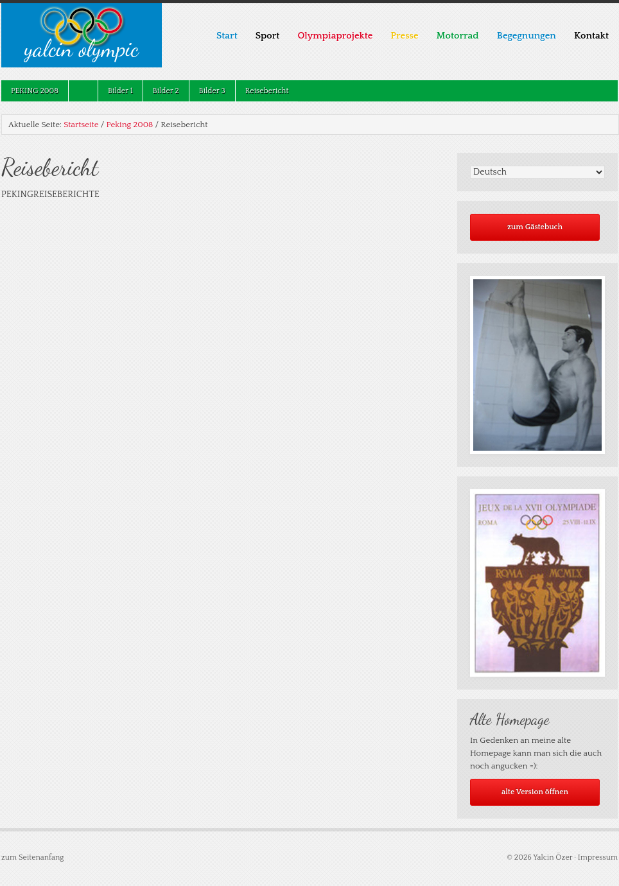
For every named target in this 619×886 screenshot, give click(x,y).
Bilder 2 (166, 91)
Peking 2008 (29, 91)
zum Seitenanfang (32, 857)
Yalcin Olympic (81, 48)
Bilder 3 (212, 91)
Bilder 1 (120, 91)
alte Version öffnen (534, 792)
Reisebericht (267, 91)
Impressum (598, 857)
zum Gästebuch (534, 227)
